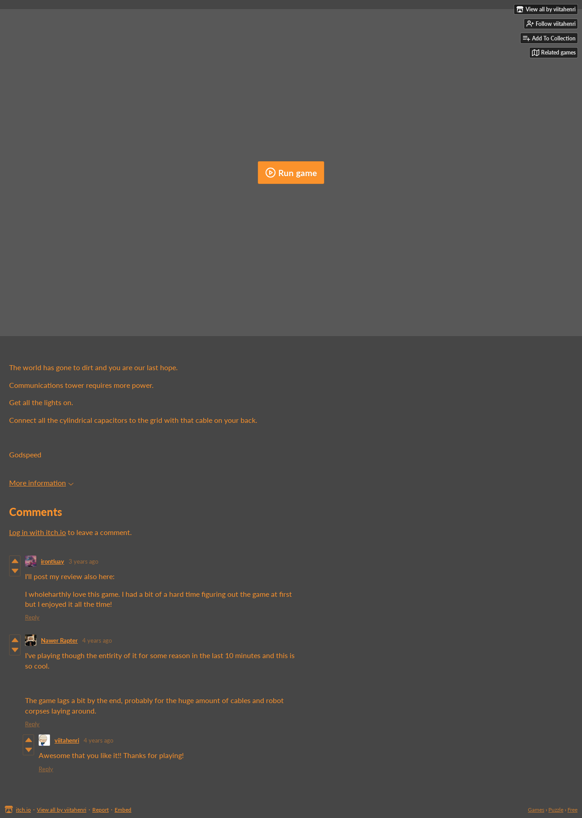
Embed (123, 809)
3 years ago (83, 561)
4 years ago (97, 640)
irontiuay (52, 561)
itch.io (23, 809)
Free (572, 809)
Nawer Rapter (59, 640)
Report (100, 809)
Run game (291, 172)
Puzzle (555, 809)
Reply (32, 617)
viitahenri (67, 740)
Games (536, 809)
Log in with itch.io (37, 532)
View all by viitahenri (61, 809)
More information (41, 482)
